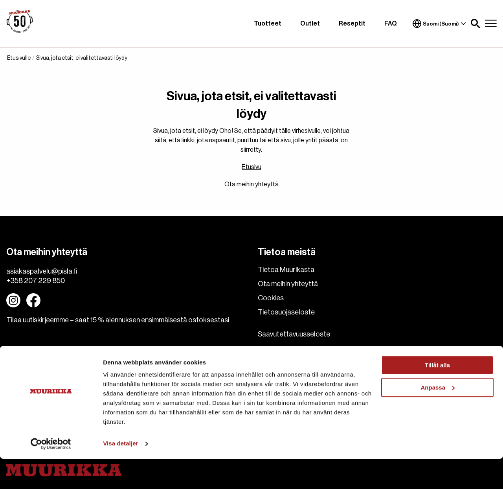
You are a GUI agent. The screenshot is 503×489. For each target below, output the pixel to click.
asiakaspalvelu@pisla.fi (41, 271)
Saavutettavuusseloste (294, 334)
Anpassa (437, 417)
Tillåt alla (437, 395)
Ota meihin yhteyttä (251, 184)
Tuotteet (267, 23)
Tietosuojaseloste (286, 312)
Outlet (310, 23)
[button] (475, 23)
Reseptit (352, 23)
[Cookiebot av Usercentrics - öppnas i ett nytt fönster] (51, 474)
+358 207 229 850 (35, 280)
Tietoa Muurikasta (286, 269)
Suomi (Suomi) (439, 23)
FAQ (390, 23)
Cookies (271, 297)
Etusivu (251, 167)
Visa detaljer (120, 473)
